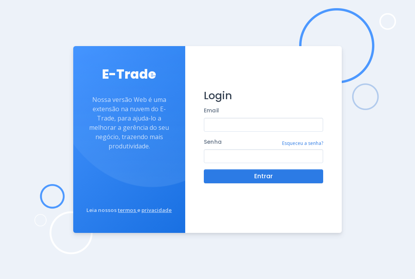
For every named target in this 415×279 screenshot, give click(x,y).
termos (127, 210)
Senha (213, 142)
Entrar (263, 176)
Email (211, 110)
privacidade (156, 210)
